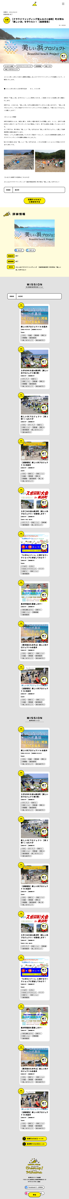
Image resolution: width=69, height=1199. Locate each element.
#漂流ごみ (43, 335)
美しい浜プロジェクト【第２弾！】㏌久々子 (34, 417)
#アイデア (41, 568)
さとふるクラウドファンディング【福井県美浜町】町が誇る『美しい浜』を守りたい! (31, 182)
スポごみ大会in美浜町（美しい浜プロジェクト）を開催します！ (34, 512)
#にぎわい (31, 566)
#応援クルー (34, 379)
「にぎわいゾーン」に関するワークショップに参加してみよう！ (34, 556)
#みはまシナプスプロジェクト (29, 568)
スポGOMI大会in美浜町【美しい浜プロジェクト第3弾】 (34, 371)
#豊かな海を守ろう (40, 340)
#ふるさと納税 (9, 66)
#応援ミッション (26, 381)
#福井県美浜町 (32, 337)
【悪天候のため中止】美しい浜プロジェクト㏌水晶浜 (34, 646)
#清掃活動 (36, 335)
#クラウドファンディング (24, 66)
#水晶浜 (30, 335)
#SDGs (24, 335)
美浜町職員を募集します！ (32, 604)
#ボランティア (25, 379)
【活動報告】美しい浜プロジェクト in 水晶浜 (34, 463)
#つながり (24, 566)
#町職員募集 (35, 612)
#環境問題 (38, 66)
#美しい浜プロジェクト (11, 69)
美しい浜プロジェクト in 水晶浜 (34, 326)
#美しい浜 (48, 66)
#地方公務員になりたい (27, 609)
